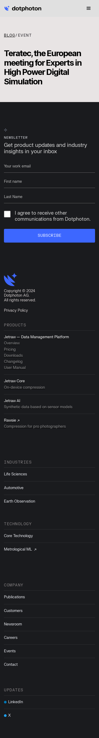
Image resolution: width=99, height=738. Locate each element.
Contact (11, 664)
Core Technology (18, 536)
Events (10, 651)
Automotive (13, 488)
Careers (10, 637)
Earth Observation (19, 501)
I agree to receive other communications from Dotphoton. (47, 216)
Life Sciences (15, 474)
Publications (14, 597)
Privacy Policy (16, 310)
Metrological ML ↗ (20, 549)
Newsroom (13, 624)
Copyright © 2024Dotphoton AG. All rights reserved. (20, 295)
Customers (13, 611)
